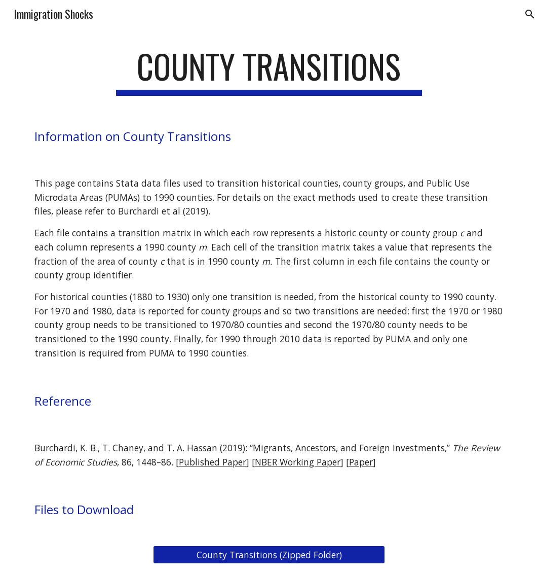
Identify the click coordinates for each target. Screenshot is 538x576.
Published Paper (212, 462)
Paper (361, 462)
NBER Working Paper (297, 462)
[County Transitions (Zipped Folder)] (269, 555)
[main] (269, 71)
